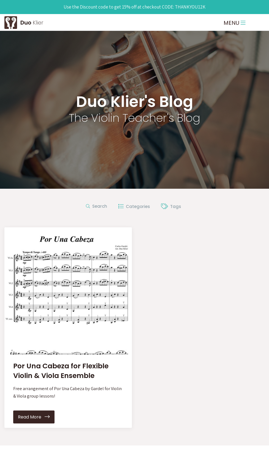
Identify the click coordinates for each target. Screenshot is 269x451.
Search (96, 206)
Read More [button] (34, 417)
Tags (171, 206)
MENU (235, 23)
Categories (134, 206)
